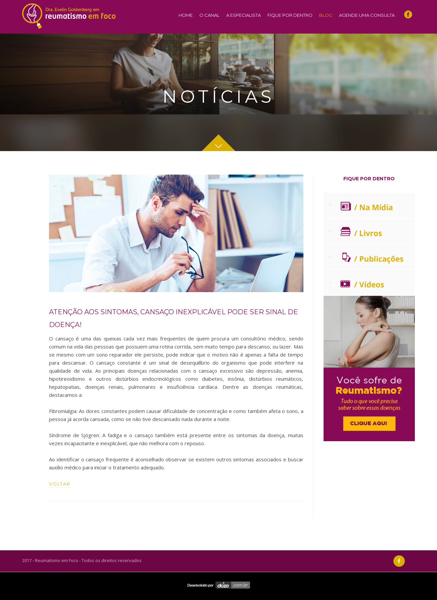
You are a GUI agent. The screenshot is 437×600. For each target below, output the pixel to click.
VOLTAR (59, 484)
